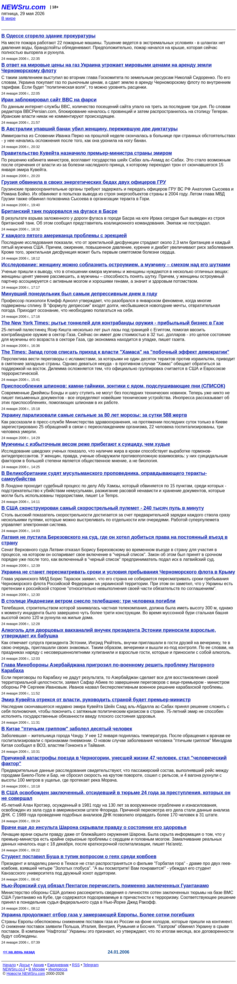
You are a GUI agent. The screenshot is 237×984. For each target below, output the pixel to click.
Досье (24, 965)
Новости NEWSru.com (25, 973)
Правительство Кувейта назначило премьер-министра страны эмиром (86, 153)
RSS (76, 965)
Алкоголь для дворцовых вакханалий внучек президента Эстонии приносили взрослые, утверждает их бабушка (108, 632)
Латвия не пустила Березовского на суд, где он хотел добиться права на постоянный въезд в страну (114, 539)
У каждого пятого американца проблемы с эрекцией (64, 235)
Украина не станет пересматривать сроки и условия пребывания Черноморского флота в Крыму (118, 572)
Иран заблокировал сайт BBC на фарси (49, 99)
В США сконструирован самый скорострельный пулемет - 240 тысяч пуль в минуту (102, 508)
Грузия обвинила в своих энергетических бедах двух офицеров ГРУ (83, 182)
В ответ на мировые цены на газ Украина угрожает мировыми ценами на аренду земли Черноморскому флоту (106, 67)
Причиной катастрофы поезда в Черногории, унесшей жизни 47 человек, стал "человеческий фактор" (114, 760)
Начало (9, 965)
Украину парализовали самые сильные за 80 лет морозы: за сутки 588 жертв (94, 415)
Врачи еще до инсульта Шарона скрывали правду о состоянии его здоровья (93, 827)
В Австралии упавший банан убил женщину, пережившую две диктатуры (89, 129)
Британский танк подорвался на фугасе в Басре (59, 211)
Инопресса (58, 969)
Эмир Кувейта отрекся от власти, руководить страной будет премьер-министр (96, 699)
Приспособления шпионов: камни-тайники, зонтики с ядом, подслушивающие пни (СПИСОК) (113, 386)
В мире (8, 18)
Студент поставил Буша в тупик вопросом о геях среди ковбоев (78, 856)
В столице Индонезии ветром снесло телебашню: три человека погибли (88, 601)
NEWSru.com (23, 7)
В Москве (37, 969)
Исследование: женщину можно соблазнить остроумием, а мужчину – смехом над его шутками (115, 264)
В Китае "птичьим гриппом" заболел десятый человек (66, 728)
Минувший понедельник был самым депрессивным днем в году (79, 293)
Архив (38, 965)
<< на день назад (19, 952)
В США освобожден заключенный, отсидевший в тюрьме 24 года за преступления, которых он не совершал (116, 795)
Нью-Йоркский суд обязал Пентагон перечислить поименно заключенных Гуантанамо (105, 885)
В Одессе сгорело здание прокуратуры (48, 36)
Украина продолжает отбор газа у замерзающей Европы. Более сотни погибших (97, 914)
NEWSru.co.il (14, 969)
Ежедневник (58, 965)
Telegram (91, 965)
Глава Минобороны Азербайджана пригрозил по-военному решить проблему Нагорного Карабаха (107, 667)
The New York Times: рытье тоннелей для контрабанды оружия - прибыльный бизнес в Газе (112, 323)
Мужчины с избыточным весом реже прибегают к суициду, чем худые (85, 444)
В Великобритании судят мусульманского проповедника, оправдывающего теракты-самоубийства (104, 476)
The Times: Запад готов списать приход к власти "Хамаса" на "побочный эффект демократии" (115, 352)
